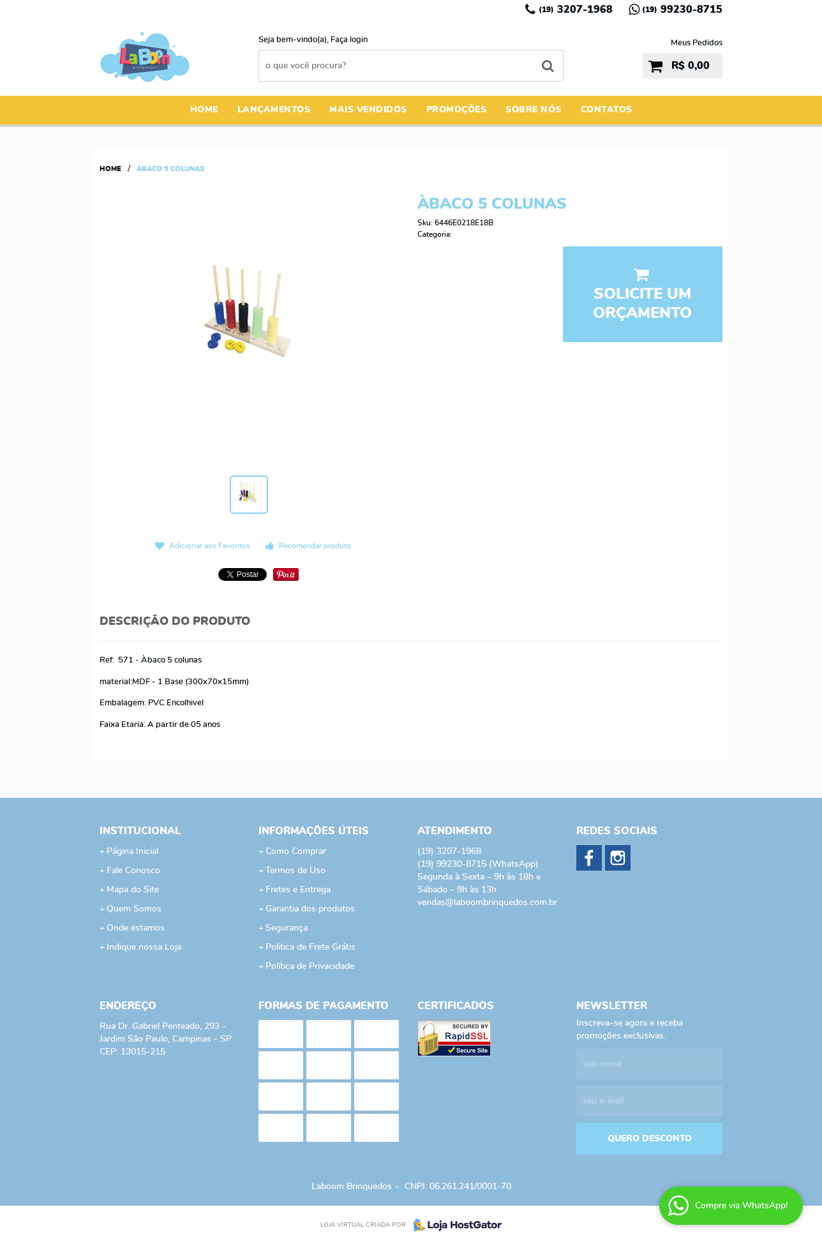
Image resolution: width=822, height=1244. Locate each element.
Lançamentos (274, 109)
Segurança (286, 928)
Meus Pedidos (696, 43)
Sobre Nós (533, 109)
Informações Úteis (313, 831)
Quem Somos (134, 908)
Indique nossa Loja (144, 947)
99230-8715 (682, 9)
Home (204, 109)
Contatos (606, 109)
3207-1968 (576, 9)
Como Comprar (295, 851)
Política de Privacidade (309, 966)
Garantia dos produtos (310, 908)
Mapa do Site (133, 889)
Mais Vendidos (368, 109)
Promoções (456, 109)
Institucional (140, 831)
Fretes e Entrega (298, 889)
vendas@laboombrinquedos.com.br (487, 902)
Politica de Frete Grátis (310, 947)
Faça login (349, 40)
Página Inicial (132, 851)
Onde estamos (136, 928)
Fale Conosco (133, 870)
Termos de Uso (295, 870)
